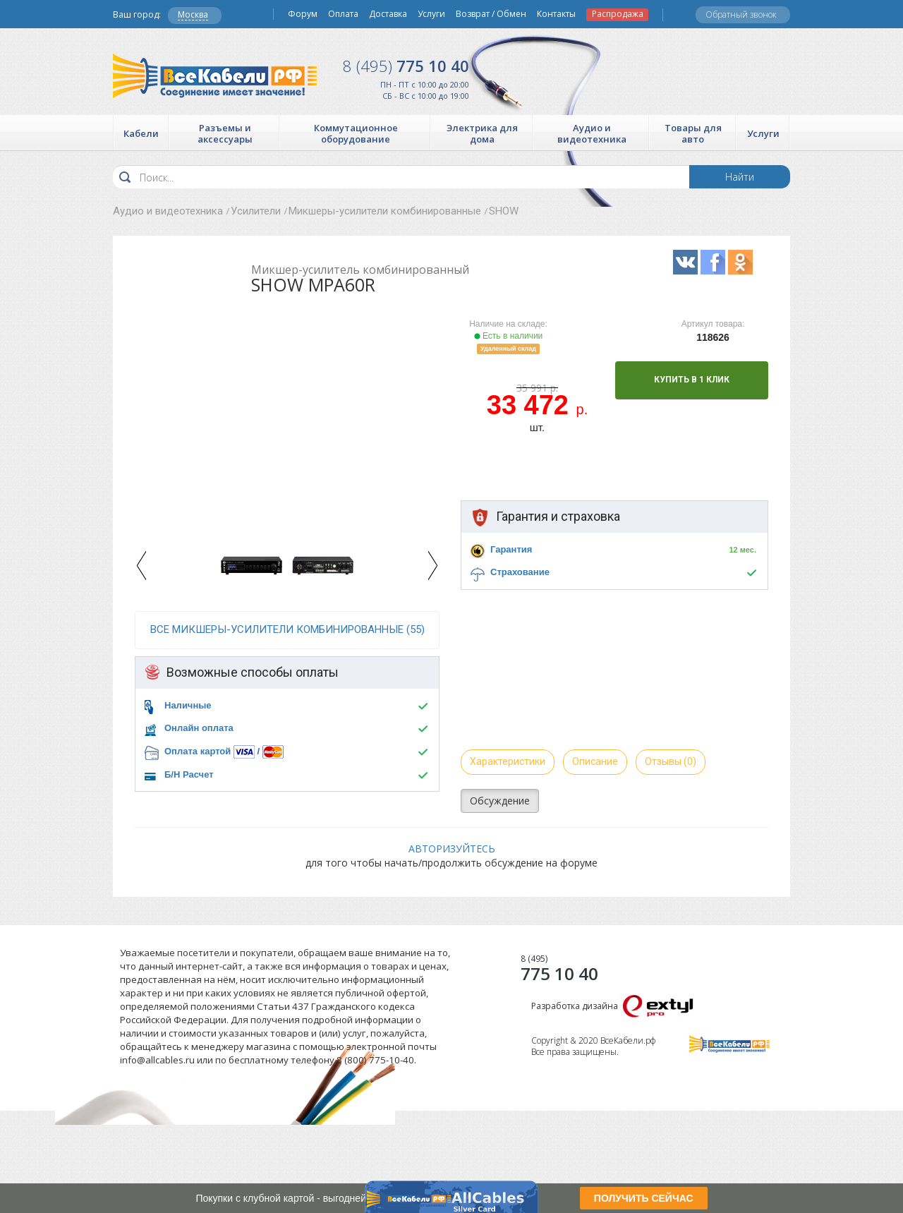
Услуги (431, 14)
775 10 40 (406, 65)
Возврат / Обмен (491, 14)
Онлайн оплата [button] (199, 728)
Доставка (388, 14)
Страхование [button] (520, 572)
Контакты (556, 14)
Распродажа (617, 14)
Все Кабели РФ (215, 76)
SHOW (504, 211)
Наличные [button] (188, 705)
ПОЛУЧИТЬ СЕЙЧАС (643, 1198)
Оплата (343, 14)
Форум (302, 14)
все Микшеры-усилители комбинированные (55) (287, 629)
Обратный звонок (741, 14)
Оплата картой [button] (197, 751)
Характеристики (507, 761)
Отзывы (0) (670, 761)
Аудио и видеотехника (168, 211)
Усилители (256, 211)
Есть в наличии (508, 336)
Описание (595, 761)
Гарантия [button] (511, 549)
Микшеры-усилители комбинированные (385, 211)
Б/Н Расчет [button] (189, 774)
